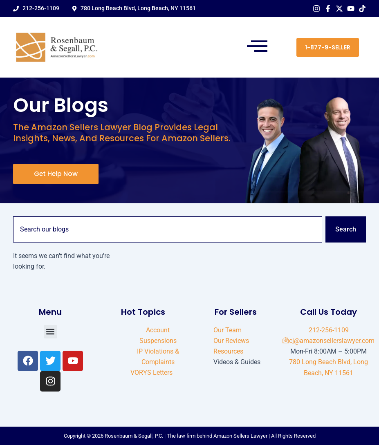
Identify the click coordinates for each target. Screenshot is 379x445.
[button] (257, 47)
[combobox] (167, 229)
